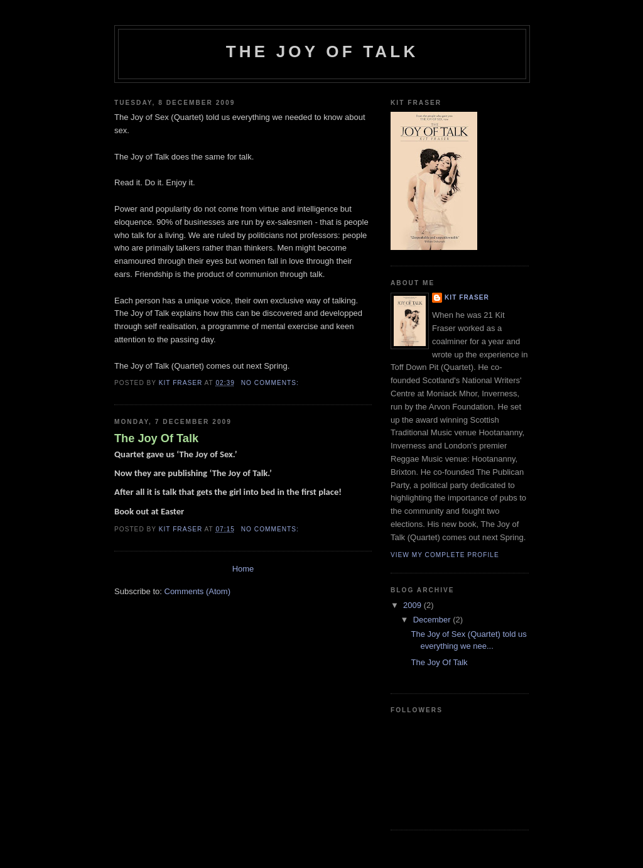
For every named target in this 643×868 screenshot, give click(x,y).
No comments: (271, 382)
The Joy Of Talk (156, 438)
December (433, 619)
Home (243, 568)
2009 (413, 605)
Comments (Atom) (197, 591)
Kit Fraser (467, 297)
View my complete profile (445, 554)
